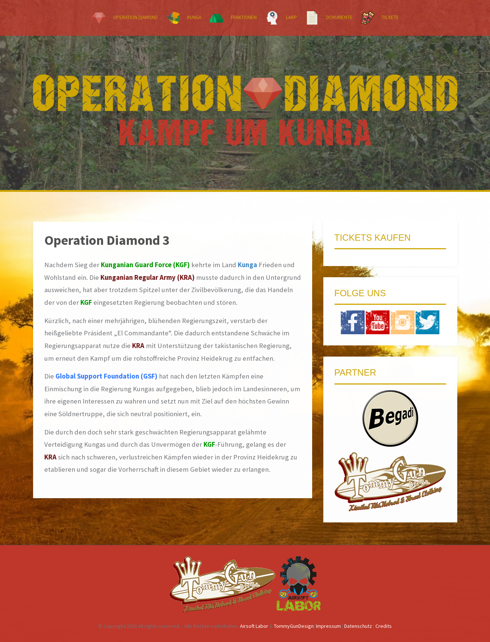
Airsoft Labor (254, 626)
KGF (86, 302)
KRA (138, 345)
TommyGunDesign (294, 626)
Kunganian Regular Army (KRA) (147, 277)
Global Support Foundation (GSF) (106, 376)
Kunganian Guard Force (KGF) (145, 264)
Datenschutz (358, 626)
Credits (383, 626)
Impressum (328, 626)
